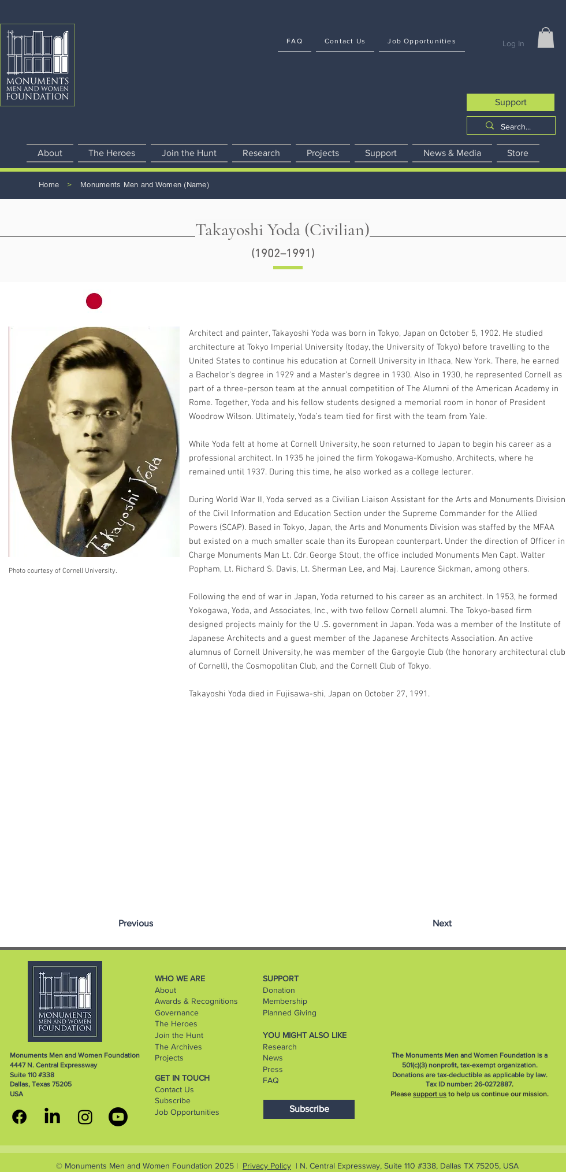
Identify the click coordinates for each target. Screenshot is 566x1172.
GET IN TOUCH (182, 1077)
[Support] (510, 102)
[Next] (442, 923)
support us (429, 1094)
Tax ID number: (450, 1084)
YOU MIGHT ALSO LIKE (305, 1035)
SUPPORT (281, 978)
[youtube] (118, 1116)
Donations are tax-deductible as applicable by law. (470, 1075)
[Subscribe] (309, 1109)
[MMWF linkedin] (52, 1116)
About (165, 990)
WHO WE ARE (180, 978)
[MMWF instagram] (85, 1116)
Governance (177, 1012)
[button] (545, 37)
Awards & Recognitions (196, 1001)
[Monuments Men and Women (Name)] (145, 185)
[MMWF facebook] (19, 1116)
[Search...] (516, 127)
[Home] (49, 185)
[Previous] (135, 923)
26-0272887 (493, 1084)
